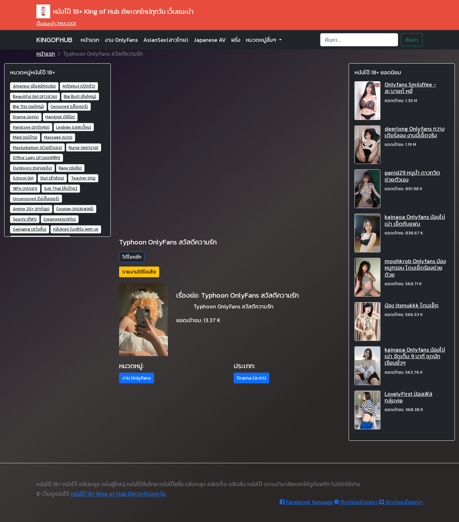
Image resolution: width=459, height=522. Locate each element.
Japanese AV (210, 40)
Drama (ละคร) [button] (251, 378)
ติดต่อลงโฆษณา (356, 502)
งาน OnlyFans (121, 40)
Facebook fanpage (306, 502)
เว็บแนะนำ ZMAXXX (56, 23)
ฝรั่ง (235, 40)
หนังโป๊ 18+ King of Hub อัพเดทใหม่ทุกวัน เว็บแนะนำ (115, 11)
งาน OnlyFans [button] (136, 378)
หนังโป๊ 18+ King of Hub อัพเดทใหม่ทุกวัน (118, 494)
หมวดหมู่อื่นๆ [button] (262, 40)
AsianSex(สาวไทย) (165, 40)
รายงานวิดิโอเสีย (139, 272)
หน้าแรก (90, 40)
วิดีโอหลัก (131, 257)
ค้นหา (411, 40)
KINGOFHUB (54, 40)
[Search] (359, 39)
